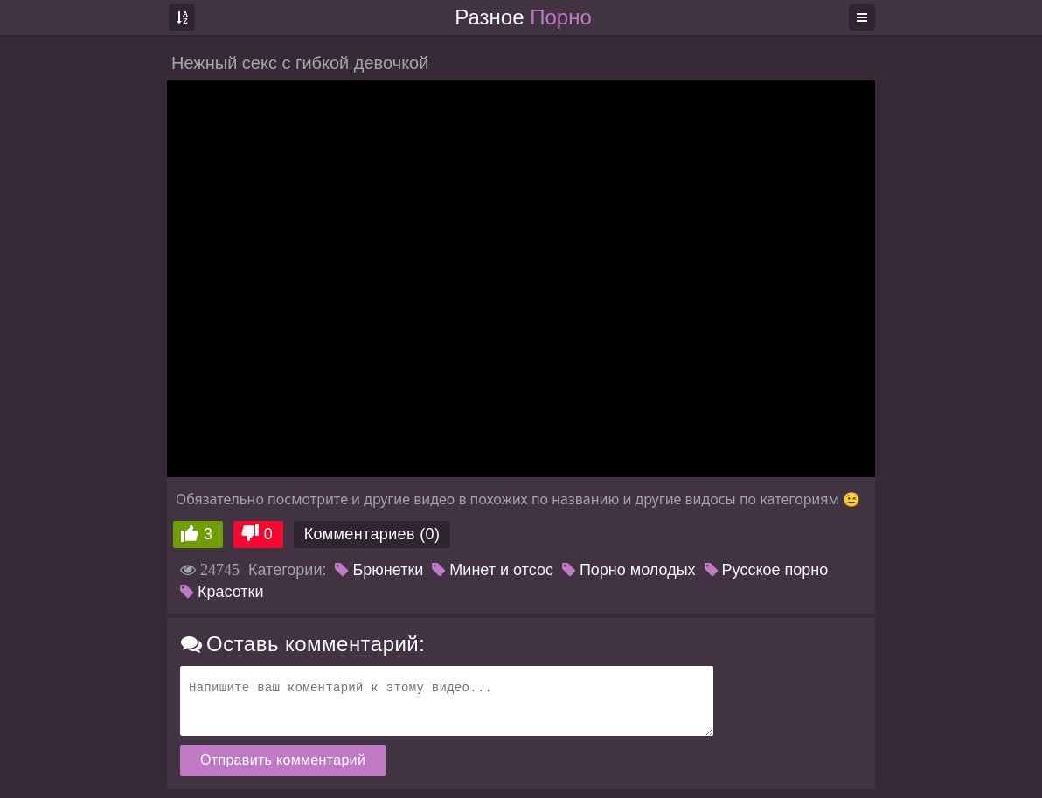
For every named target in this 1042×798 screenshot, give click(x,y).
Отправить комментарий (282, 760)
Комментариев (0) (372, 534)
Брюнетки (379, 570)
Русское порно (767, 570)
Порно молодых (629, 570)
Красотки (222, 591)
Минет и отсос (492, 570)
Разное (523, 17)
